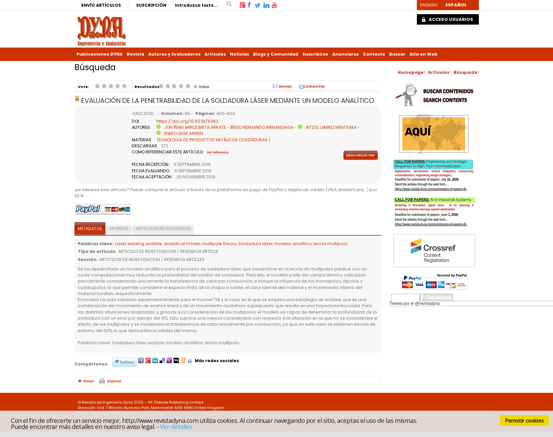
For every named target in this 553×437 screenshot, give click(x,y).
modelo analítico (293, 243)
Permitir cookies (524, 420)
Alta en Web (423, 54)
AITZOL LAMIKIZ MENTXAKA (331, 127)
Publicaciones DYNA (99, 54)
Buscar (397, 54)
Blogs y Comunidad (275, 54)
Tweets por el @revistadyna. (415, 303)
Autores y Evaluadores (174, 54)
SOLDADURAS (254, 140)
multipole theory (219, 243)
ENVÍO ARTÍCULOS (101, 5)
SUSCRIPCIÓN (151, 5)
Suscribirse (315, 54)
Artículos (215, 54)
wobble (154, 243)
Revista (135, 54)
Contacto (374, 54)
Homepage (411, 72)
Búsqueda (465, 72)
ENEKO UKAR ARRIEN (183, 133)
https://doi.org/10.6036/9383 (187, 121)
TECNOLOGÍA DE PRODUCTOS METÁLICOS (197, 140)
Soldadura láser (255, 243)
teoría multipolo (330, 243)
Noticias (239, 54)
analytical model (182, 243)
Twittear (126, 362)
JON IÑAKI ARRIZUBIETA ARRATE (195, 127)
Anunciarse (345, 54)
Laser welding (129, 243)
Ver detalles (176, 426)
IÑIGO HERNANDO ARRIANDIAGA (262, 127)
